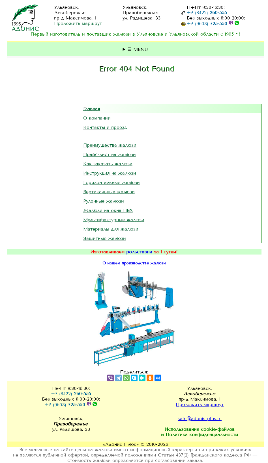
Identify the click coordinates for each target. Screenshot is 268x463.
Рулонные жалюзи (103, 201)
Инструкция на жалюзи (109, 173)
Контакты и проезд (105, 127)
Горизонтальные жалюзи (111, 182)
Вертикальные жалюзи (109, 191)
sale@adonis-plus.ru (200, 418)
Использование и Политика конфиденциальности (199, 432)
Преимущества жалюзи (109, 145)
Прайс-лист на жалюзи (109, 154)
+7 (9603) (207, 23)
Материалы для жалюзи (110, 229)
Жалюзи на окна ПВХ (108, 210)
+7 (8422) (207, 12)
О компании (97, 118)
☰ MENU (138, 49)
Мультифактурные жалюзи (113, 219)
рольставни (139, 252)
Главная (91, 108)
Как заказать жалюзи (107, 163)
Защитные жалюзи (104, 238)
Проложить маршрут (78, 23)
